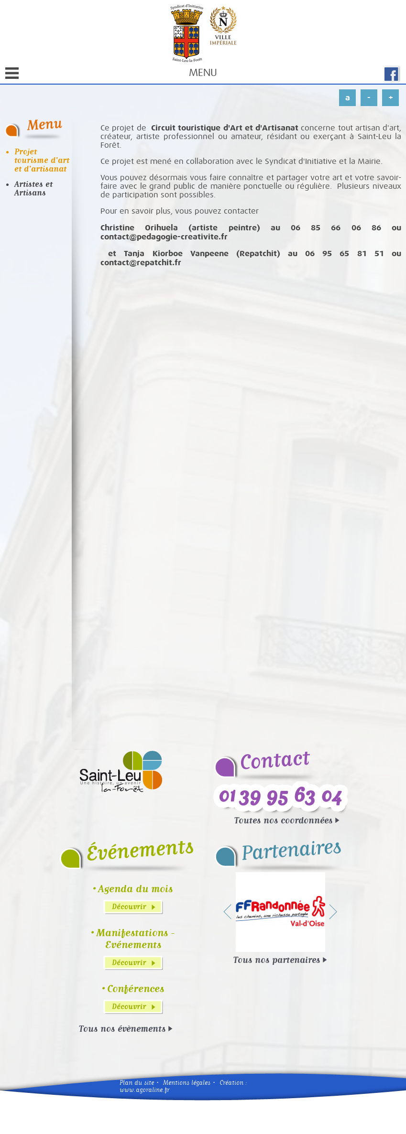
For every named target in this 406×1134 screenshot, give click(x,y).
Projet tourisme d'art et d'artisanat (41, 160)
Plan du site (137, 1082)
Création (231, 1082)
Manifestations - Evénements (135, 938)
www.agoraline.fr (144, 1089)
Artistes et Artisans (33, 188)
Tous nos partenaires (276, 959)
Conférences (135, 988)
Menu (111, 74)
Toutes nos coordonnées (283, 820)
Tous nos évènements (122, 1028)
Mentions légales (186, 1082)
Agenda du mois (135, 889)
